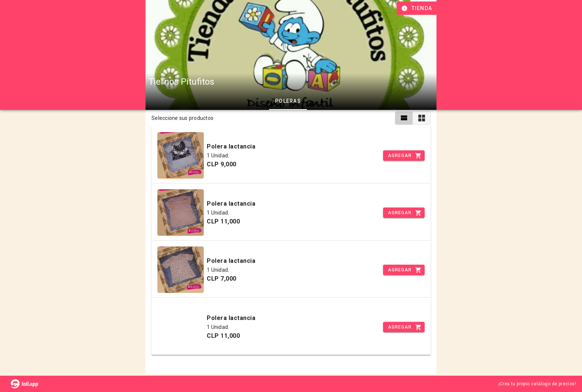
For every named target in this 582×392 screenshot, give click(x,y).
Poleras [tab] (288, 101)
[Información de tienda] (417, 8)
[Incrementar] (404, 155)
